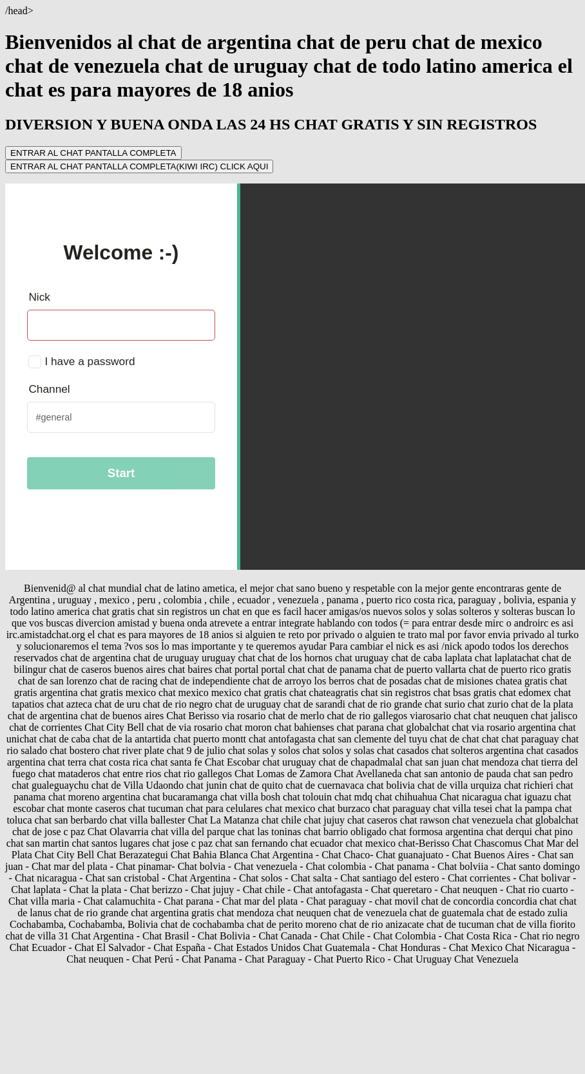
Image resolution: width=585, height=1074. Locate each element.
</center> (295, 377)
